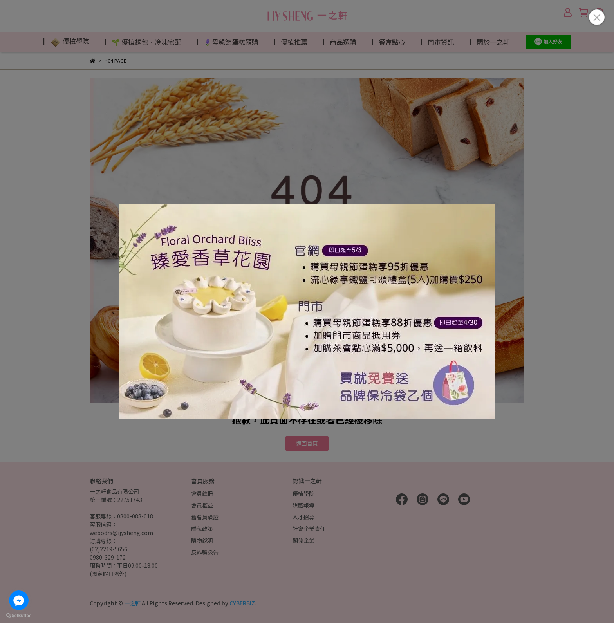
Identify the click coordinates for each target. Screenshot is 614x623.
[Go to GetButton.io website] (18, 615)
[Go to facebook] (19, 600)
